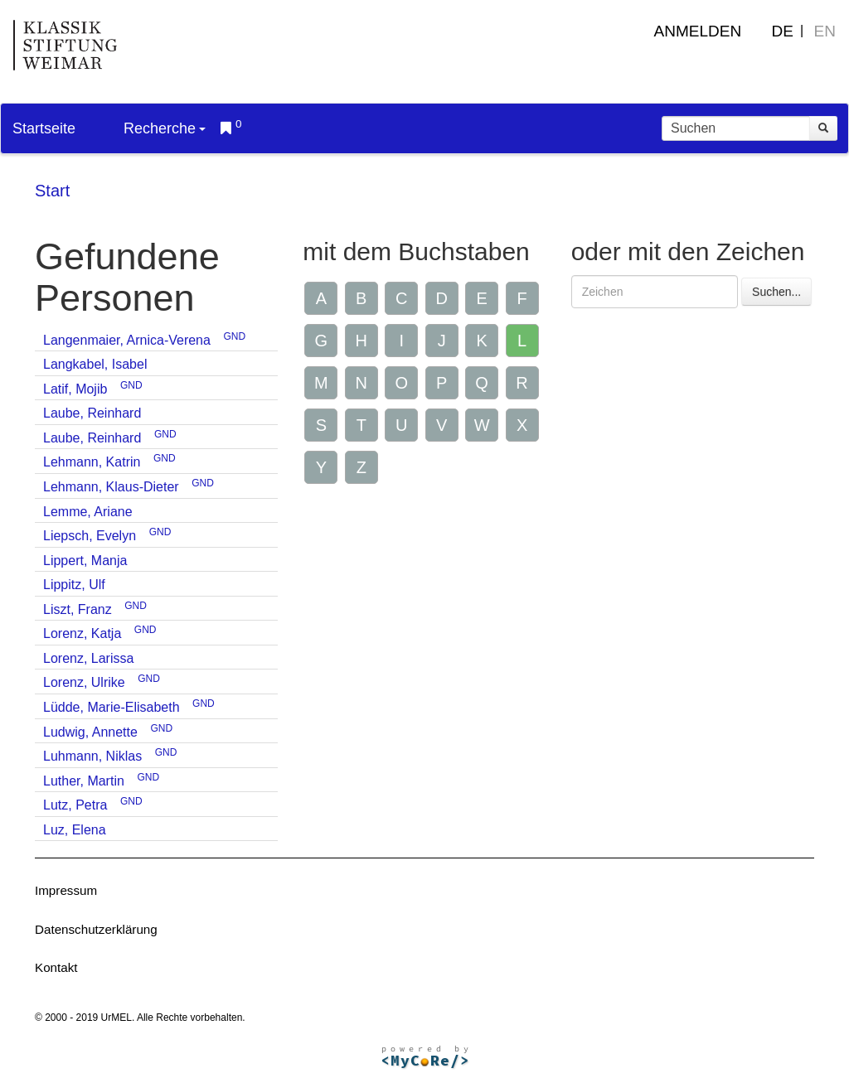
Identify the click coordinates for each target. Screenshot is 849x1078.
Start (52, 190)
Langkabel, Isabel (95, 364)
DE (782, 31)
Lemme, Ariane (88, 512)
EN (825, 31)
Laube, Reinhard (92, 413)
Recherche (165, 128)
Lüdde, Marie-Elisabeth (111, 707)
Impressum (66, 890)
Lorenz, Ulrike (84, 682)
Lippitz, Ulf (74, 585)
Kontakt (56, 967)
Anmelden (698, 31)
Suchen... (776, 291)
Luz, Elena (74, 830)
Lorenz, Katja (82, 633)
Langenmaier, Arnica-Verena (127, 340)
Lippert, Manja (85, 561)
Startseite (43, 128)
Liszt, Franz (77, 609)
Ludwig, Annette (90, 732)
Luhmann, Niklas (92, 756)
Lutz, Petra (75, 805)
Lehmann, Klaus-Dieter (111, 487)
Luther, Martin (83, 781)
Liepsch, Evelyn (89, 536)
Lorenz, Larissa (88, 658)
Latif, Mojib (75, 389)
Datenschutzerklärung (96, 929)
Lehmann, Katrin (91, 462)
